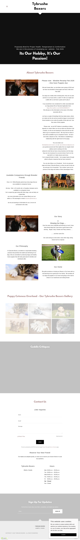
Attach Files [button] (22, 436)
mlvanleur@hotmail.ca (31, 198)
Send (40, 442)
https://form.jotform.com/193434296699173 (58, 108)
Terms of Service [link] (53, 447)
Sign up (57, 511)
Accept (63, 534)
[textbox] (40, 415)
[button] (7, 6)
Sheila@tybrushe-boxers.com (50, 144)
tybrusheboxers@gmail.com (67, 144)
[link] (40, 9)
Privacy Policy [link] (45, 447)
